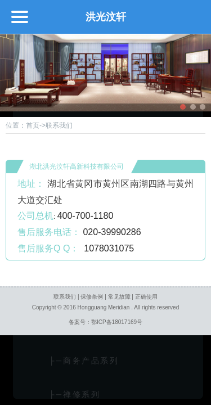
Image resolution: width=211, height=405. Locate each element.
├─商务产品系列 (72, 361)
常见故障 (119, 297)
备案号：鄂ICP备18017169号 (105, 322)
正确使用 (146, 297)
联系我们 (64, 297)
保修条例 (91, 297)
